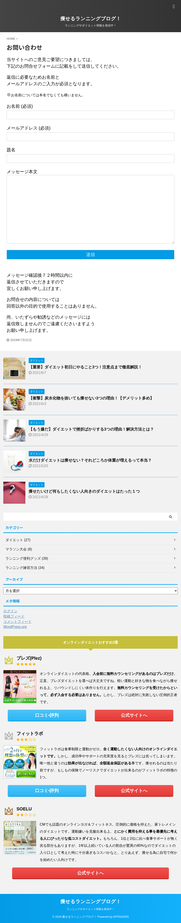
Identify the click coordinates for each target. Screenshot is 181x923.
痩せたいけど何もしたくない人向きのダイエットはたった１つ (84, 491)
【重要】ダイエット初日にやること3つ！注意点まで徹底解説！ (85, 367)
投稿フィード (13, 616)
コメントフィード (17, 622)
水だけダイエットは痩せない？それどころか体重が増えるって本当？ (90, 460)
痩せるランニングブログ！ (90, 18)
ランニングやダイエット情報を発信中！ (90, 909)
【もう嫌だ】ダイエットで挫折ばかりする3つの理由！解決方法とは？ (91, 429)
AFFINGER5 (121, 916)
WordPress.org (15, 627)
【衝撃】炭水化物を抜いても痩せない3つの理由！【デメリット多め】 (91, 398)
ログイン (10, 611)
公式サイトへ (134, 715)
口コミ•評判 (47, 715)
